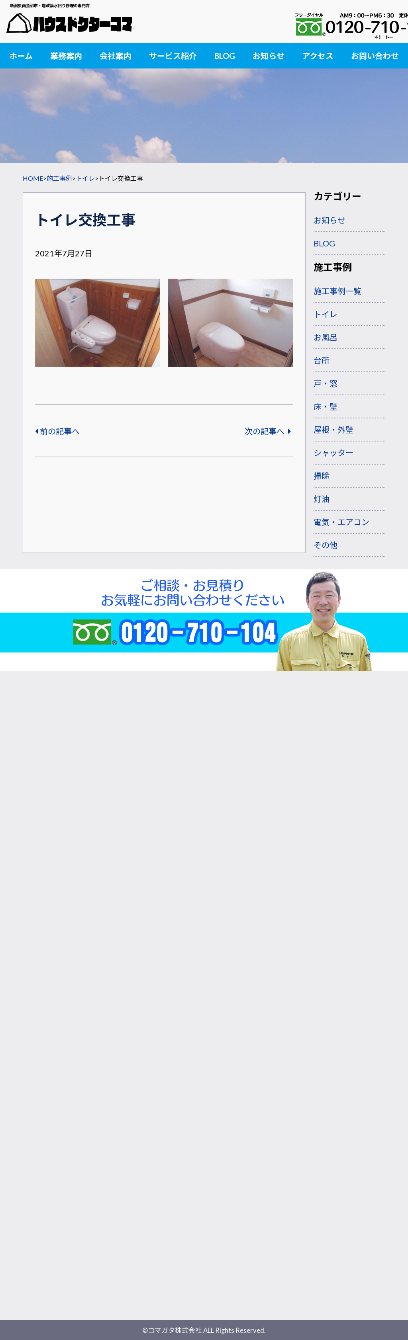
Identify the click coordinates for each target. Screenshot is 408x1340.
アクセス (317, 56)
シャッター (333, 452)
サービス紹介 (173, 56)
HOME (33, 178)
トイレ (85, 178)
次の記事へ (268, 431)
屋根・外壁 (333, 429)
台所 (322, 360)
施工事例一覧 (337, 291)
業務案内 (66, 56)
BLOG (224, 56)
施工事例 (59, 178)
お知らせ (268, 56)
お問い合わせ (375, 56)
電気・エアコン (341, 522)
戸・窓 (325, 383)
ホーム (21, 56)
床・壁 (325, 406)
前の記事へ (57, 431)
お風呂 (325, 337)
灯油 (322, 499)
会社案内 (115, 56)
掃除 (322, 476)
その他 (325, 545)
